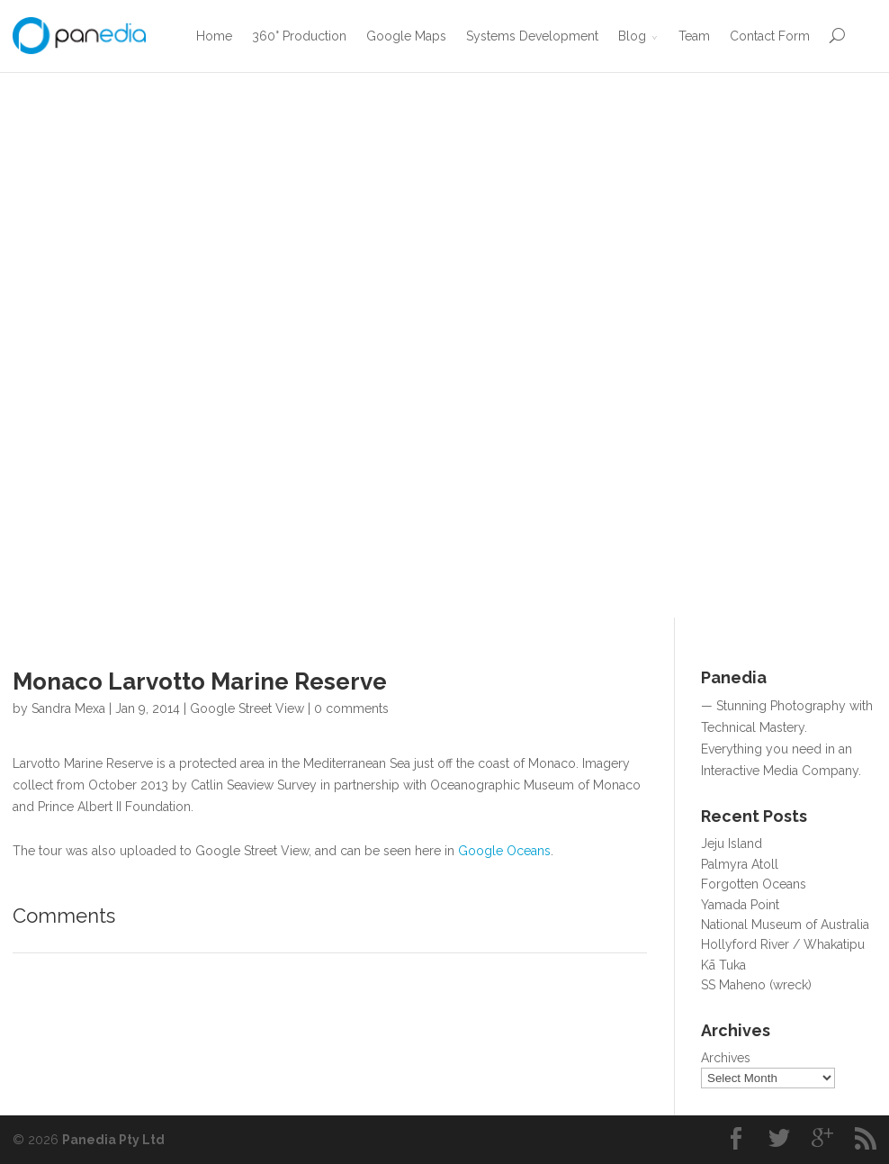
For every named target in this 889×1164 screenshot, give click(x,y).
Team (694, 36)
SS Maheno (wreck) (756, 985)
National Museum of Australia (785, 924)
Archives (725, 1058)
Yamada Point (740, 905)
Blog (632, 36)
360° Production (299, 36)
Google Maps (406, 36)
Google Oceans (504, 851)
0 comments (351, 708)
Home (214, 36)
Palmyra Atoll (739, 864)
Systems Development (532, 36)
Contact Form (770, 36)
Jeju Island (731, 843)
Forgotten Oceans (753, 884)
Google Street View (247, 708)
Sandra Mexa (68, 708)
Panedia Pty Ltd (113, 1139)
